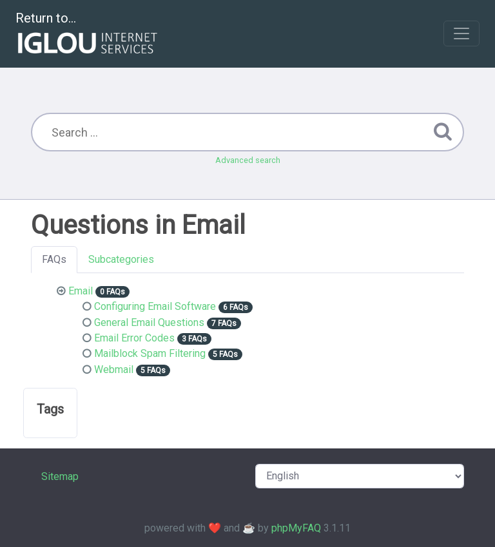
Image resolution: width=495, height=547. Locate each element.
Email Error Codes (134, 338)
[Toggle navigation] (461, 33)
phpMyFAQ (296, 528)
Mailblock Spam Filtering (150, 353)
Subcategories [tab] (121, 259)
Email (80, 291)
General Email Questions (149, 322)
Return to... (87, 34)
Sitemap (60, 476)
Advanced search (247, 160)
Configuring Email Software (155, 306)
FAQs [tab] (54, 259)
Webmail (113, 369)
